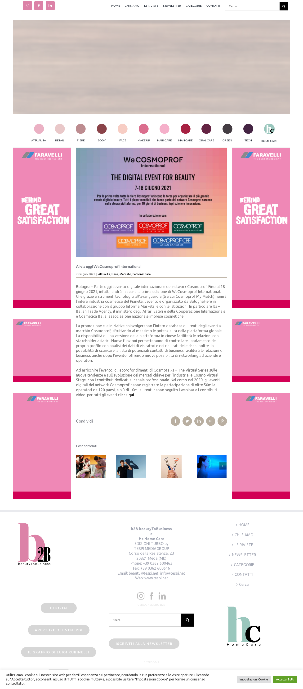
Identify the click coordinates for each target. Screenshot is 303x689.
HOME (244, 525)
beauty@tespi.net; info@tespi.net (157, 573)
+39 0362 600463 (157, 563)
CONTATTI (244, 574)
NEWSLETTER (244, 555)
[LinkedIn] (162, 596)
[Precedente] (79, 466)
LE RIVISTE (244, 545)
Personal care (142, 274)
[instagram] (27, 5)
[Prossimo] (223, 466)
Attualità (104, 274)
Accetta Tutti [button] (285, 679)
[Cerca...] (252, 6)
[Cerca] (284, 6)
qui (131, 395)
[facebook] (38, 5)
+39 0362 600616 (155, 568)
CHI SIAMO (244, 535)
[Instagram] (140, 596)
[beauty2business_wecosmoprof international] (151, 202)
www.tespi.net (156, 578)
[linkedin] (50, 5)
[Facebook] (151, 596)
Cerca (244, 584)
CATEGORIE (244, 565)
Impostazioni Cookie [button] (254, 679)
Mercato (125, 274)
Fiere (114, 274)
